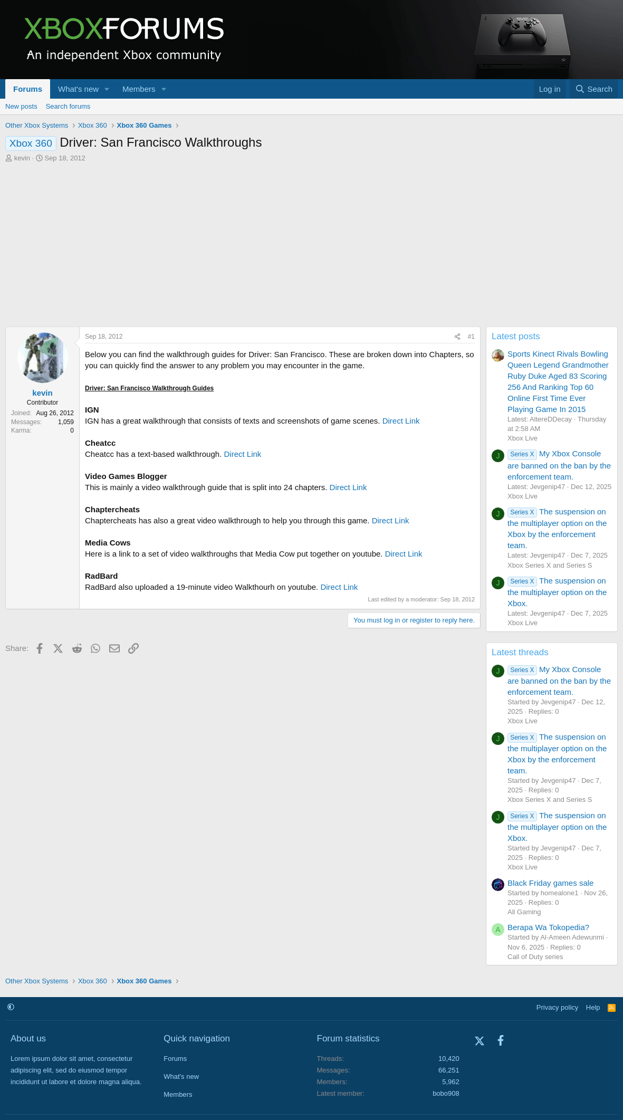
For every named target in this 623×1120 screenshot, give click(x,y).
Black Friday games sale (550, 882)
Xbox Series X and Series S (549, 565)
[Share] (457, 337)
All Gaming (524, 912)
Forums (27, 88)
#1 (471, 336)
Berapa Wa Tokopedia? (548, 927)
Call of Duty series (535, 957)
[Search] (594, 89)
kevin (22, 158)
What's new (78, 88)
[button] (107, 89)
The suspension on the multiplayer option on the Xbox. (557, 592)
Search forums (68, 106)
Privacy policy (557, 1007)
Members (139, 88)
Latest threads (520, 652)
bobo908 (446, 1093)
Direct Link (401, 420)
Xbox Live (522, 438)
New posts (21, 106)
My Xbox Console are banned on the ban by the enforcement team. (559, 465)
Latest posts (516, 336)
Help (593, 1007)
